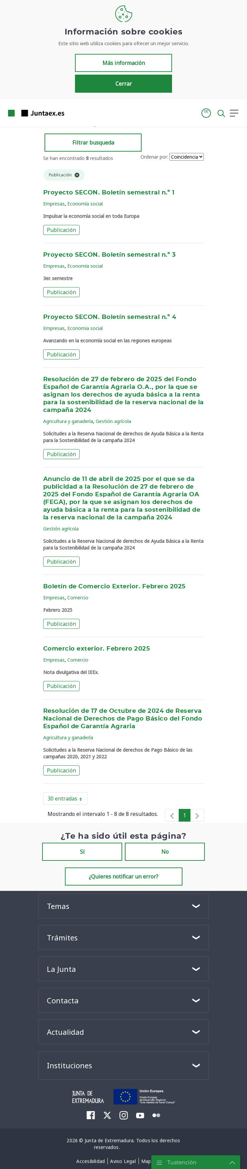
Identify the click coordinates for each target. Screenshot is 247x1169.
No (165, 851)
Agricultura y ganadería (68, 421)
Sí (82, 851)
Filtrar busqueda (93, 142)
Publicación (61, 230)
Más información (123, 63)
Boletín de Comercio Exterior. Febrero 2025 (114, 587)
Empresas (54, 203)
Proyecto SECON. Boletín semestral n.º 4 (109, 317)
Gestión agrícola (113, 421)
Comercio (77, 597)
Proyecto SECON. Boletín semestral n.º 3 (109, 255)
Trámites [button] (62, 937)
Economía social (85, 203)
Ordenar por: (154, 157)
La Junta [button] (61, 969)
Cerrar (123, 83)
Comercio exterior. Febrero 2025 (96, 649)
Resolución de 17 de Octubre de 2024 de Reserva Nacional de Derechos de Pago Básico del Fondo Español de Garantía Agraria (122, 719)
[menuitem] (91, 1115)
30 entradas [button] (68, 800)
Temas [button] (58, 906)
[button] (206, 113)
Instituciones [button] (69, 1065)
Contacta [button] (63, 1000)
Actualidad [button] (65, 1032)
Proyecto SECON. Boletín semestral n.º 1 (108, 193)
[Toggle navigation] (73, 112)
